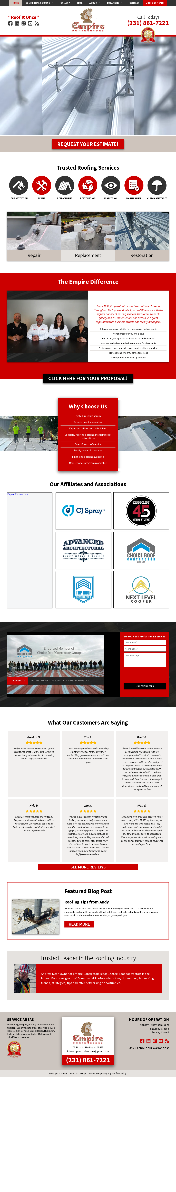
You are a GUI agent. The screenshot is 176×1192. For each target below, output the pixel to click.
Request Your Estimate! (88, 146)
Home (16, 2)
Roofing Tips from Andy (85, 904)
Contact (134, 2)
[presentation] (145, 678)
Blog (80, 2)
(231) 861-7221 (148, 21)
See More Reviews (88, 869)
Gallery (65, 2)
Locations (115, 3)
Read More (79, 926)
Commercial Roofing (40, 3)
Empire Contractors (17, 497)
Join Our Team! (155, 2)
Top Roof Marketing (117, 1073)
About (94, 3)
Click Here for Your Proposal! (88, 381)
